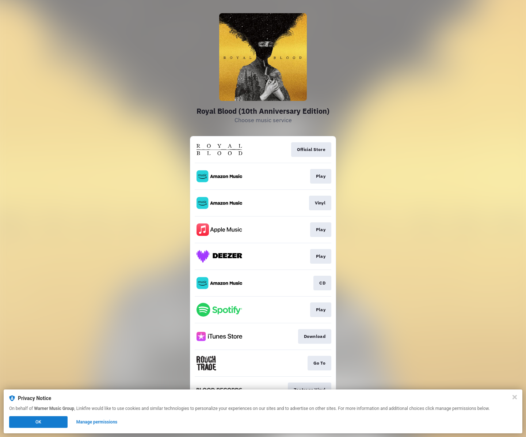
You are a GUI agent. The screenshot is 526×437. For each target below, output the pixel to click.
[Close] (515, 397)
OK (38, 422)
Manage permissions (97, 422)
